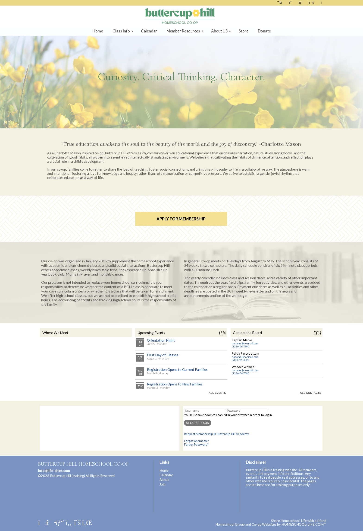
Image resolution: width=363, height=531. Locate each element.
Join (163, 484)
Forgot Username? (196, 441)
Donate (264, 31)
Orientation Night (161, 340)
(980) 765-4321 (240, 359)
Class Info (123, 31)
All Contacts (310, 392)
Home (97, 31)
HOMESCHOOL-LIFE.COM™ (304, 524)
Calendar (149, 31)
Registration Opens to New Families (175, 384)
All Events (217, 392)
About (164, 480)
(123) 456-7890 (240, 346)
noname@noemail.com (245, 343)
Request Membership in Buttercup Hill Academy (216, 434)
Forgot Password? (196, 444)
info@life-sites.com (54, 471)
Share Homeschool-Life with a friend (298, 521)
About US (221, 31)
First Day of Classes (162, 355)
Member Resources (185, 31)
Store (243, 31)
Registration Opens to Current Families (177, 369)
